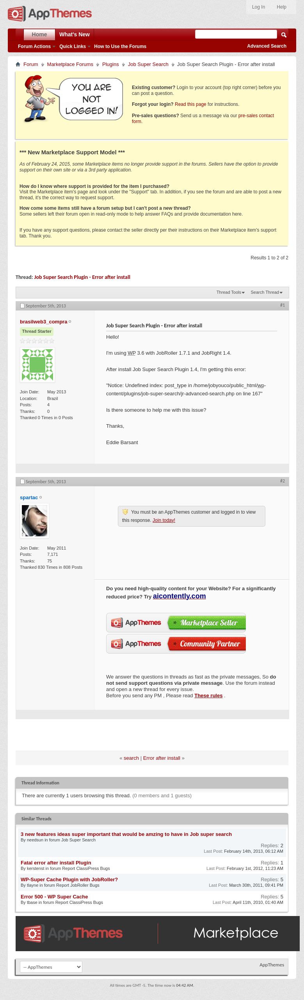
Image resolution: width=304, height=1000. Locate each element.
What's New (74, 34)
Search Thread (265, 292)
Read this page (190, 104)
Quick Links (72, 46)
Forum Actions (34, 46)
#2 (282, 481)
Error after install (161, 758)
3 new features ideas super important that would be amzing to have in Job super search (126, 834)
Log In (258, 7)
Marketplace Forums (70, 64)
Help (281, 7)
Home (39, 34)
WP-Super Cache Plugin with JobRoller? (69, 879)
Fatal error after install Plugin (56, 863)
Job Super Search (148, 64)
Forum (30, 64)
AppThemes (272, 965)
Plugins (110, 64)
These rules (208, 695)
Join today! (164, 520)
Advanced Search (266, 46)
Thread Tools (229, 292)
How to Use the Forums (120, 46)
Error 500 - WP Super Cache (54, 897)
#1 (282, 305)
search (131, 758)
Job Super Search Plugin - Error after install (82, 277)
